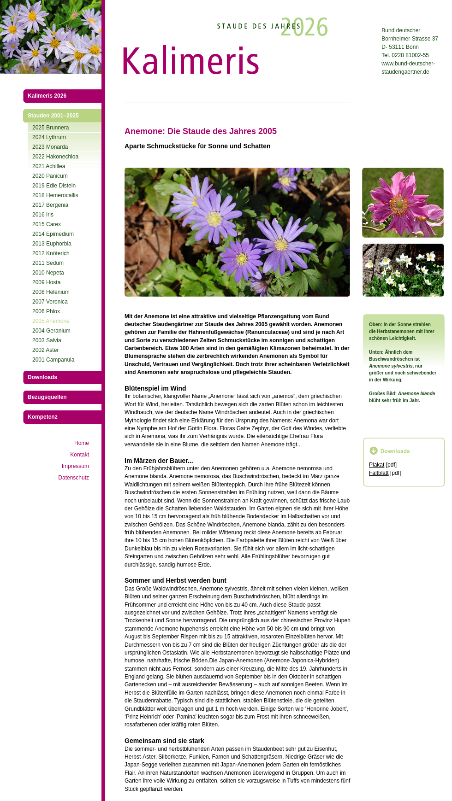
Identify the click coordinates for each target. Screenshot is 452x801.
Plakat (376, 465)
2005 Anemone (51, 321)
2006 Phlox (46, 311)
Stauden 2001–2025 (53, 115)
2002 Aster (45, 350)
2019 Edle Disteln (54, 185)
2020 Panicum (50, 176)
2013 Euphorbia (51, 243)
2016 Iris (43, 214)
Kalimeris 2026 (47, 96)
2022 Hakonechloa (55, 156)
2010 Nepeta (48, 272)
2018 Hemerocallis (55, 195)
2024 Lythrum (49, 137)
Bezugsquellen (47, 397)
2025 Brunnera (50, 127)
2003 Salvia (46, 340)
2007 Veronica (50, 301)
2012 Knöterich (51, 253)
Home (81, 443)
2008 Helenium (51, 292)
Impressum (75, 466)
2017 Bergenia (50, 205)
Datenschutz (73, 477)
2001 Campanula (53, 360)
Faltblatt (379, 473)
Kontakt (79, 454)
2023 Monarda (50, 147)
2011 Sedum (48, 263)
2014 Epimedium (53, 234)
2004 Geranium (51, 330)
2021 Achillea (48, 166)
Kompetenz (43, 417)
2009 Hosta (46, 282)
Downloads (42, 377)
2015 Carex (46, 224)
